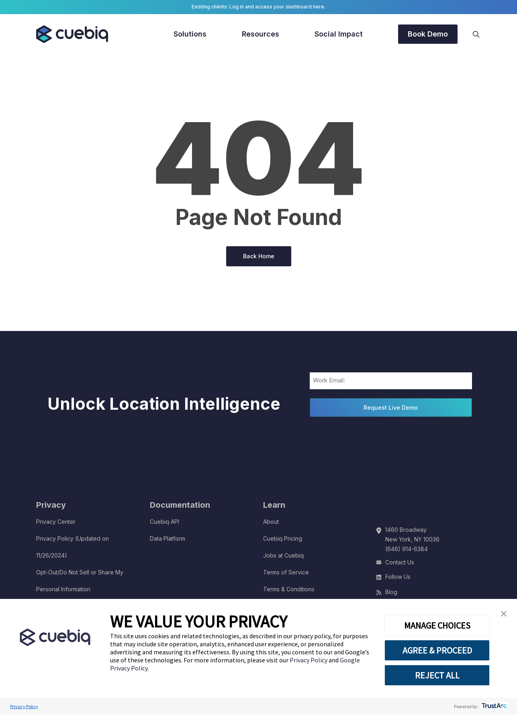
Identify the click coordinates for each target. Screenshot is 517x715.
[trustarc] (493, 706)
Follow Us (398, 576)
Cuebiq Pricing (282, 538)
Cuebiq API (164, 521)
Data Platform (167, 538)
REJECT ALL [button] (437, 675)
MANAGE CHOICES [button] (437, 625)
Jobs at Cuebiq (283, 555)
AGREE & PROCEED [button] (437, 650)
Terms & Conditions (289, 589)
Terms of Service (286, 572)
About (271, 521)
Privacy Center (56, 521)
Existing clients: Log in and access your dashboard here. (258, 7)
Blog (391, 591)
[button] (504, 614)
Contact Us (399, 562)
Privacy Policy (309, 660)
